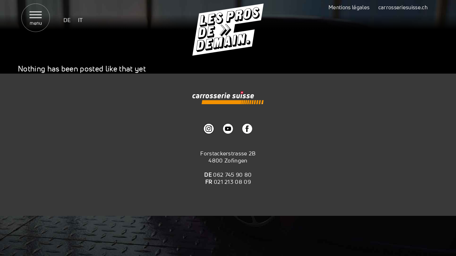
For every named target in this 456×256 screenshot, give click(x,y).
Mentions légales (348, 7)
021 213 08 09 (232, 181)
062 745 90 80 (232, 174)
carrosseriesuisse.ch (403, 7)
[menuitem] (67, 20)
